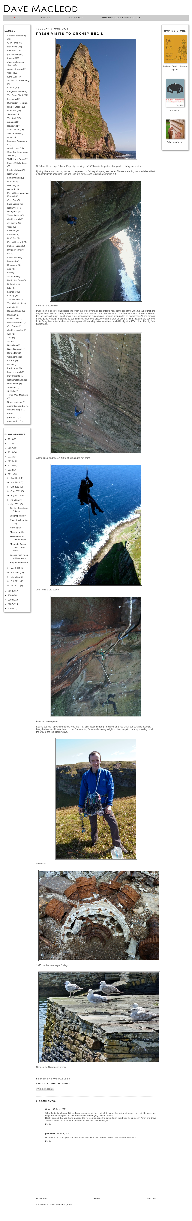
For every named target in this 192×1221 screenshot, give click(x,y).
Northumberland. (15, 379)
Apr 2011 (15, 572)
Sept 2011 (15, 491)
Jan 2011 (15, 585)
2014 (10, 461)
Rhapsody (12, 265)
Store (46, 17)
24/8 (9, 337)
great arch (12, 417)
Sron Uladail (13, 129)
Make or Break (14, 246)
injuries (10, 87)
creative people (14, 409)
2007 (10, 604)
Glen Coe (11, 200)
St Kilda (11, 391)
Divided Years (14, 250)
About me (12, 276)
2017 (10, 448)
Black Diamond (14, 349)
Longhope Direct (18, 515)
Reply (48, 1124)
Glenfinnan (12, 326)
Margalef (11, 261)
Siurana (11, 114)
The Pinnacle (13, 299)
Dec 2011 (15, 478)
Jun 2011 (15, 504)
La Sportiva (12, 368)
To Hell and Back (15, 159)
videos (10, 73)
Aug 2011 (15, 495)
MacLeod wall (14, 372)
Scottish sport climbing (18, 80)
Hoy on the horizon (19, 562)
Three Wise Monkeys (17, 395)
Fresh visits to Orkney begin (70, 33)
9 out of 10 (175, 110)
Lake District (13, 204)
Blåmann (11, 315)
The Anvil (11, 118)
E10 (9, 288)
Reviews (11, 126)
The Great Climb (15, 95)
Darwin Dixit (13, 318)
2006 (10, 608)
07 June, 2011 (59, 1109)
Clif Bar (10, 360)
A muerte (11, 189)
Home (97, 1198)
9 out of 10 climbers (16, 163)
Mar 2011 (15, 576)
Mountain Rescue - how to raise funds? (19, 547)
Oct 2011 (15, 486)
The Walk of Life (15, 303)
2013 (10, 465)
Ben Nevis (12, 46)
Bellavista (12, 345)
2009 (10, 595)
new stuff (11, 50)
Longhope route (15, 91)
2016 (10, 452)
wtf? (9, 334)
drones (10, 413)
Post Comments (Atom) (61, 1204)
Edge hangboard (175, 142)
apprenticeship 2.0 (16, 406)
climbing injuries (15, 330)
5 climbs (11, 230)
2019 (10, 439)
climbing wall (13, 219)
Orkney (10, 295)
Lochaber (11, 292)
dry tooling (12, 223)
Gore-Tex (11, 110)
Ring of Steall (13, 107)
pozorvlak (50, 1133)
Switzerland (13, 133)
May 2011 (15, 568)
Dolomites (12, 284)
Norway (11, 174)
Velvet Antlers (14, 215)
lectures (11, 181)
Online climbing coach (121, 17)
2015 (10, 456)
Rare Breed (13, 383)
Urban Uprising (14, 402)
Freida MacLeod (15, 322)
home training (14, 177)
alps (9, 269)
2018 (10, 443)
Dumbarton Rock (15, 103)
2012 (10, 469)
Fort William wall (15, 242)
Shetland (11, 387)
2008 (10, 599)
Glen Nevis (12, 42)
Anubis (10, 341)
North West (12, 208)
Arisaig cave (13, 148)
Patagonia (12, 211)
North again (15, 527)
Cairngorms (13, 357)
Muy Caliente (13, 376)
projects (11, 307)
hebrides (11, 99)
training (10, 58)
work (9, 137)
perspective (13, 54)
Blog (18, 17)
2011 (10, 474)
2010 (10, 591)
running (11, 122)
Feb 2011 (15, 581)
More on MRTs (17, 532)
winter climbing (14, 69)
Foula (10, 364)
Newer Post (41, 1198)
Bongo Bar (12, 353)
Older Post (151, 1198)
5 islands (11, 234)
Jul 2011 (14, 500)
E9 (8, 253)
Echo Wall (12, 76)
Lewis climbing (14, 170)
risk (9, 272)
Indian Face (13, 257)
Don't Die (11, 238)
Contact (76, 17)
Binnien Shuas (14, 311)
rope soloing (13, 421)
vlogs (9, 227)
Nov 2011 (15, 482)
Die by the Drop (14, 280)
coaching (11, 185)
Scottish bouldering (16, 35)
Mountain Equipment (17, 141)
